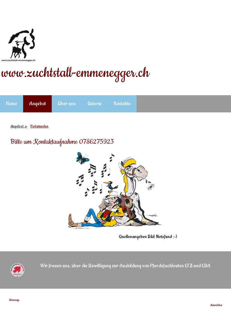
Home (11, 103)
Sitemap (14, 300)
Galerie (95, 103)
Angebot (37, 103)
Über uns (66, 103)
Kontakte (122, 103)
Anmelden (216, 305)
